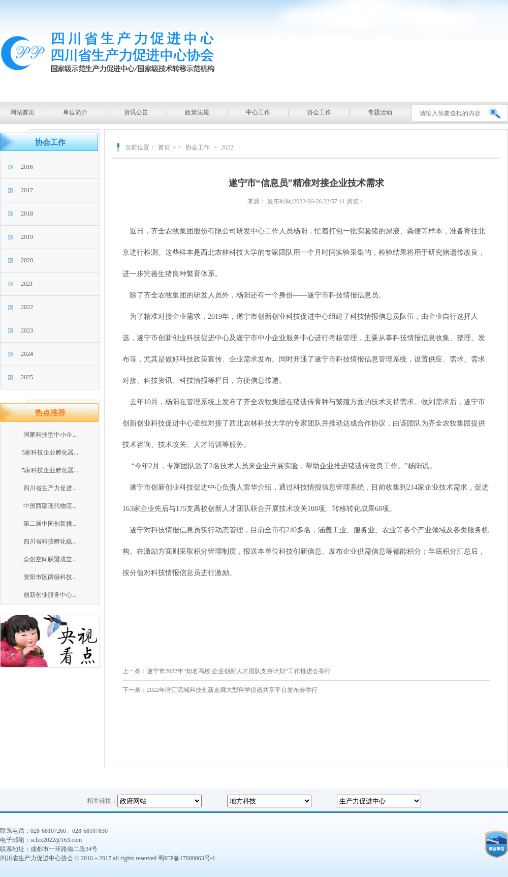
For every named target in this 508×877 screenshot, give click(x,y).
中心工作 (258, 112)
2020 (27, 260)
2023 (27, 330)
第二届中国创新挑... (50, 523)
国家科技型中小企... (50, 434)
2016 (27, 166)
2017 (27, 190)
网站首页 (22, 112)
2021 (27, 283)
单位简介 (75, 112)
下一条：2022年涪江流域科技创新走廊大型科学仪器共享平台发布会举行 (220, 689)
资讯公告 (136, 112)
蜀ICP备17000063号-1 (186, 858)
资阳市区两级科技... (50, 577)
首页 (164, 147)
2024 (27, 353)
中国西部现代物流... (50, 505)
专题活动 (380, 112)
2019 (27, 236)
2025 (27, 377)
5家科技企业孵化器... (50, 452)
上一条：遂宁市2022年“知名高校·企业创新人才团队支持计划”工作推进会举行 (226, 671)
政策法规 (197, 112)
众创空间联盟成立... (50, 559)
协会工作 (319, 112)
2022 (27, 307)
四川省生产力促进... (50, 488)
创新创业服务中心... (50, 594)
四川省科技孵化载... (50, 541)
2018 (27, 213)
